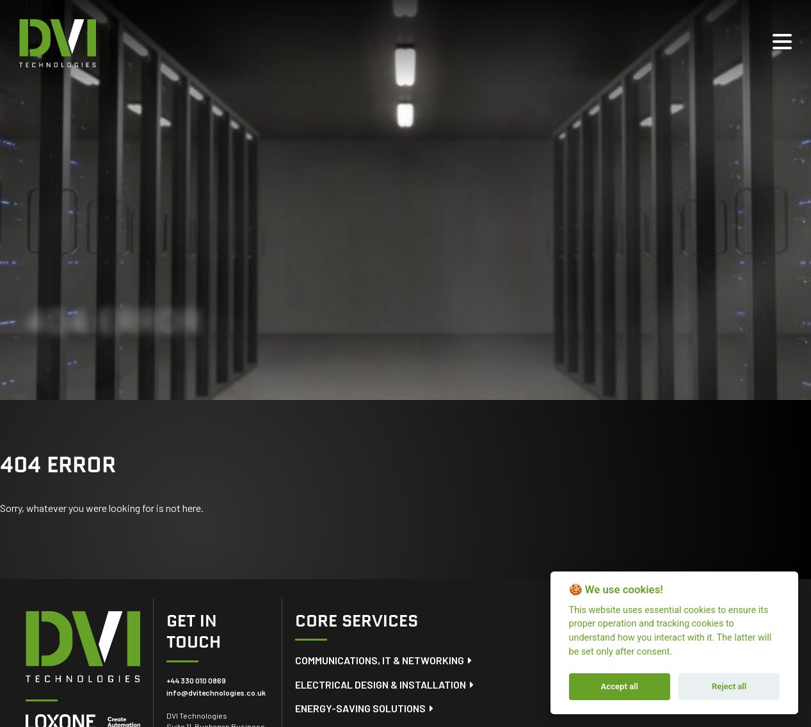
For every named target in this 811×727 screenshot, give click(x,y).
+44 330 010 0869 (196, 680)
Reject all (729, 686)
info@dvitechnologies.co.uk (216, 692)
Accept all (619, 686)
